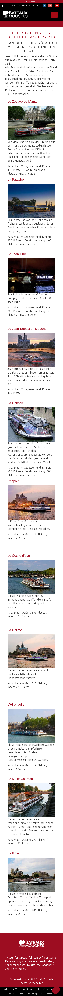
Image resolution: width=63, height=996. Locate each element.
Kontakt (12, 994)
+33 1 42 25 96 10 (28, 5)
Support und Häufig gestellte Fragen (35, 994)
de (13, 5)
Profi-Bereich (31, 2)
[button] (56, 990)
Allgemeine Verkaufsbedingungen (20, 989)
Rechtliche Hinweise (47, 989)
